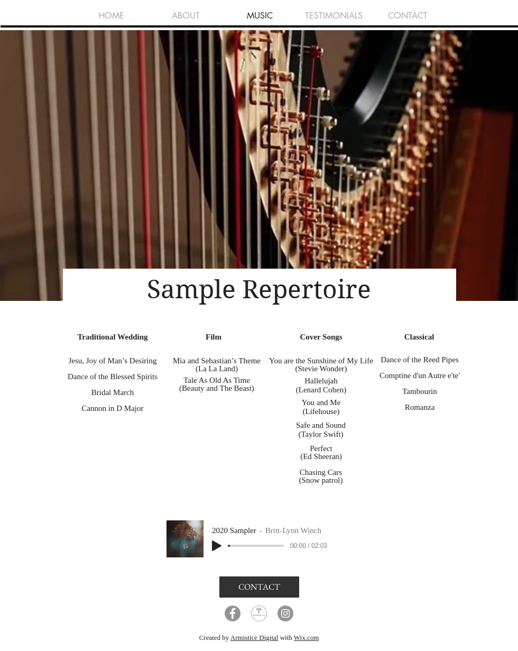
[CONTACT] (259, 587)
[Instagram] (285, 613)
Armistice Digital (254, 637)
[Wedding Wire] (259, 613)
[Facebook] (232, 613)
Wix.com (306, 637)
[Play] (216, 545)
